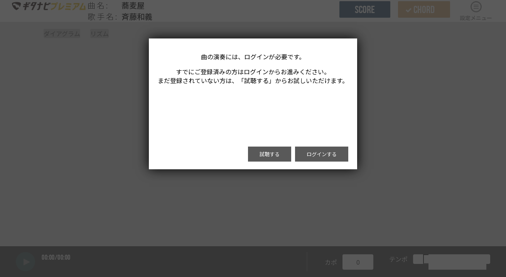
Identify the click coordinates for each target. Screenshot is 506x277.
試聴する (270, 154)
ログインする (322, 154)
